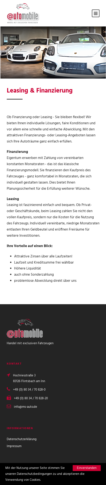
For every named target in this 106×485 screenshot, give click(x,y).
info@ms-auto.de (25, 406)
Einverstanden (87, 468)
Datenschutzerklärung (21, 439)
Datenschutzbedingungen (34, 474)
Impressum (14, 446)
